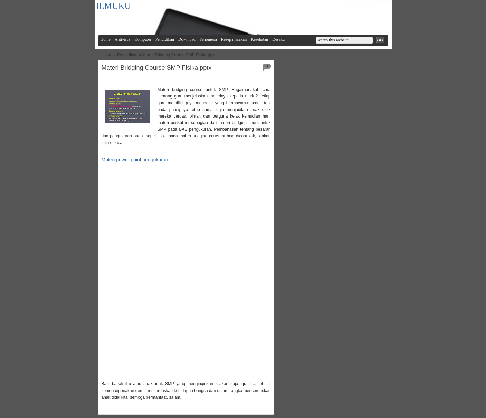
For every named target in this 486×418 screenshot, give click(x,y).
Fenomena (208, 39)
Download (187, 39)
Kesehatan (259, 39)
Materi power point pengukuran (135, 159)
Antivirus (122, 39)
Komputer (142, 39)
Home (106, 39)
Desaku (278, 39)
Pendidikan (164, 39)
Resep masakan (234, 39)
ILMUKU (113, 6)
